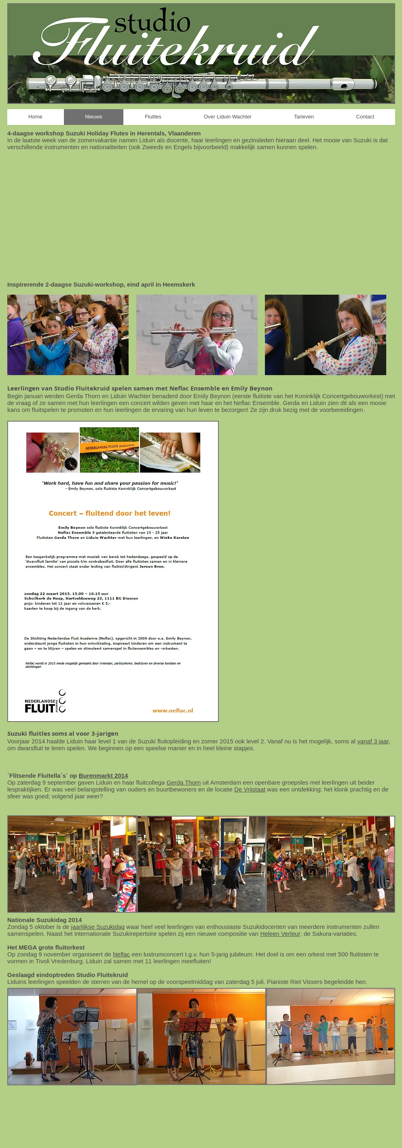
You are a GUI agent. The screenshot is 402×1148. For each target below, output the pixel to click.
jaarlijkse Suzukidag (98, 926)
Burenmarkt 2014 (103, 775)
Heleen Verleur (280, 933)
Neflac (121, 954)
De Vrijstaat (249, 789)
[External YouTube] (201, 215)
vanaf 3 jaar (373, 741)
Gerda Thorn (184, 782)
